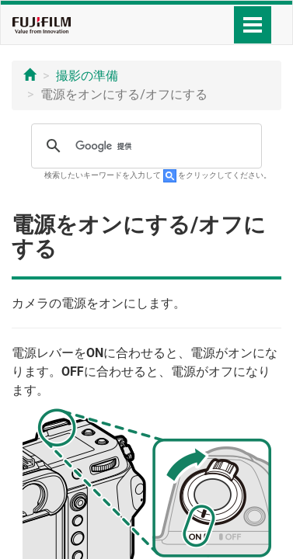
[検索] (144, 146)
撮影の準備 (87, 75)
